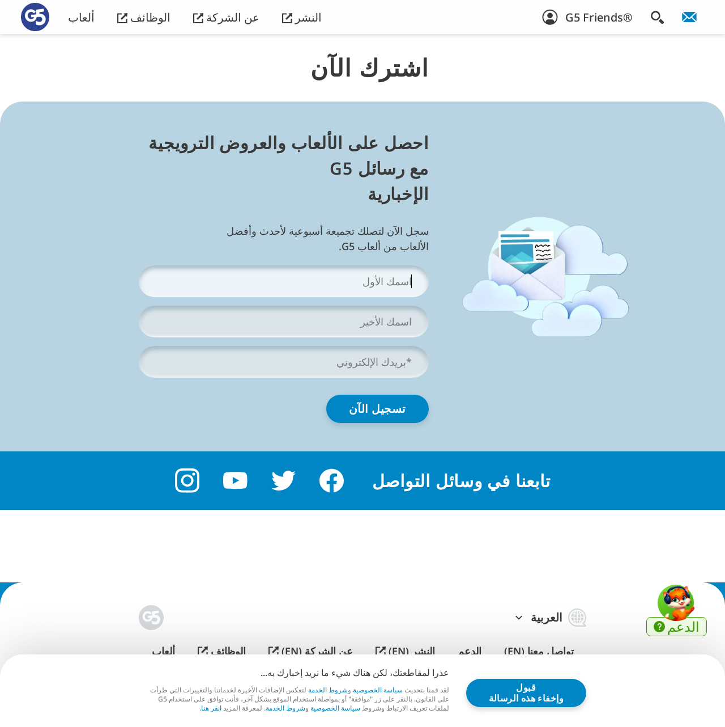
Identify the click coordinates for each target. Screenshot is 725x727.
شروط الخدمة (328, 690)
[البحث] (657, 17)
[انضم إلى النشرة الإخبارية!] (689, 17)
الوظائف (143, 17)
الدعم (469, 651)
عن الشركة (226, 17)
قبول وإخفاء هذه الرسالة (526, 692)
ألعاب (81, 17)
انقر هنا (211, 708)
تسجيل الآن (377, 408)
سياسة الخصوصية (378, 690)
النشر (302, 17)
